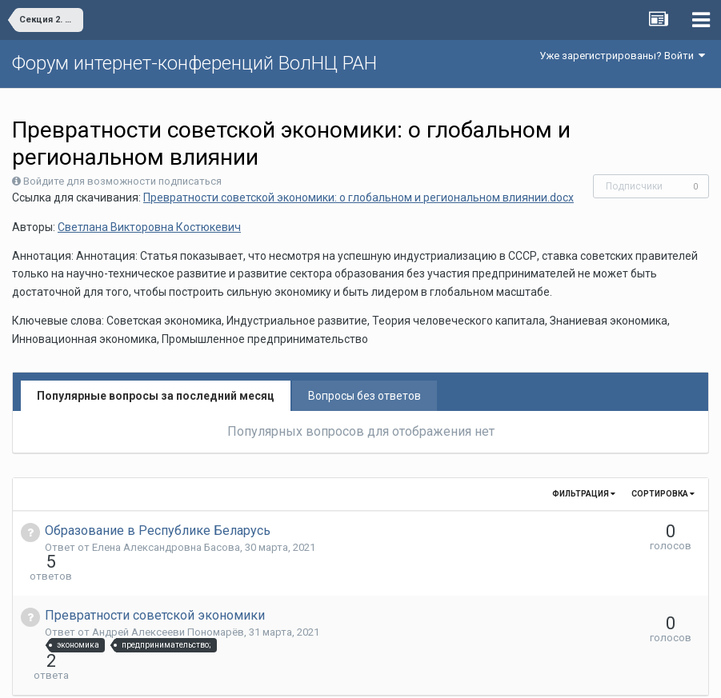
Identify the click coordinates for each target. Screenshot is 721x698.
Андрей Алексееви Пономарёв (168, 603)
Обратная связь (384, 674)
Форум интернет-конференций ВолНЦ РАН (194, 63)
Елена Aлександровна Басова (166, 547)
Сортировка (663, 493)
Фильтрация (583, 493)
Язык (311, 674)
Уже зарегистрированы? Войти (622, 56)
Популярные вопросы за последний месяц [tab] (155, 395)
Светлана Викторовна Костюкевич (149, 227)
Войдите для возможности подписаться (122, 181)
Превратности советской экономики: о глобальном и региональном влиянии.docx (358, 197)
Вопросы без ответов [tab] (364, 395)
